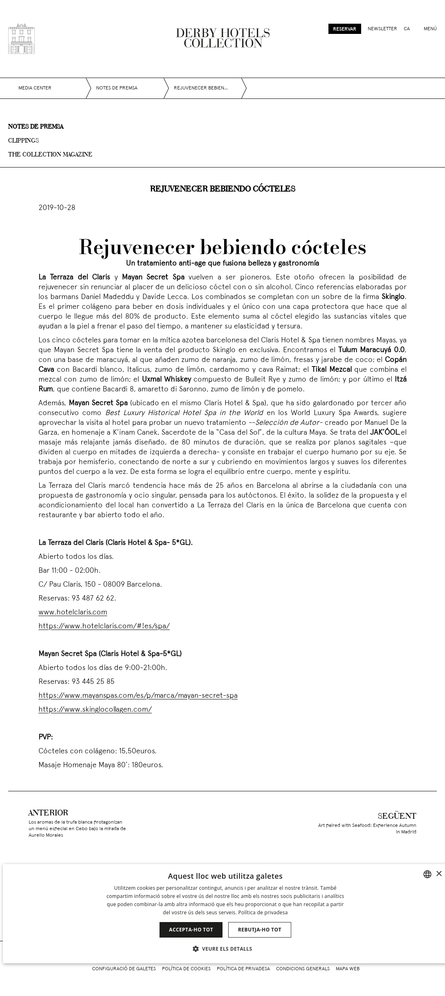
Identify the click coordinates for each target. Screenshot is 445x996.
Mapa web (348, 969)
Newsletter (382, 29)
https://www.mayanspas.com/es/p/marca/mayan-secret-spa (138, 695)
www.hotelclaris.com (72, 612)
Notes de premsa (35, 127)
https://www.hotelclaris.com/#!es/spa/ (104, 626)
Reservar (344, 29)
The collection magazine (50, 155)
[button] (225, 949)
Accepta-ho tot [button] (191, 929)
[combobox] (427, 874)
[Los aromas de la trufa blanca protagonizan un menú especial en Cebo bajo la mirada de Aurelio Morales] (68, 823)
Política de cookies (186, 969)
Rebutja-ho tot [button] (259, 929)
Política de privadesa (243, 969)
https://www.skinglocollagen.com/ (95, 709)
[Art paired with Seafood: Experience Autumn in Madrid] (376, 823)
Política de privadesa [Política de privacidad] (263, 912)
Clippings (23, 141)
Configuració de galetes (124, 969)
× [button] (439, 874)
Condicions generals (303, 969)
